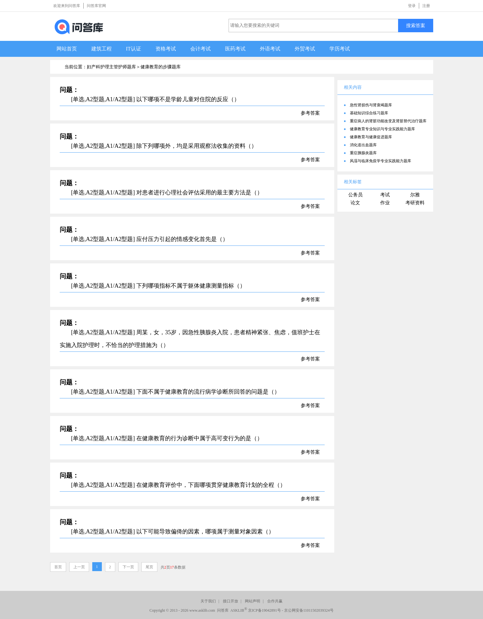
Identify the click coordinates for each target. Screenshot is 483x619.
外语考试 (270, 48)
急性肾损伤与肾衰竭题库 (371, 105)
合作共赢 (275, 601)
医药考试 (235, 48)
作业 (385, 202)
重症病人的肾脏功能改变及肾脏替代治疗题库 (388, 121)
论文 (355, 202)
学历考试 (339, 48)
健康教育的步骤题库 (160, 66)
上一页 (79, 567)
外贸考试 (305, 48)
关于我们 (208, 601)
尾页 (149, 567)
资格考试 (165, 48)
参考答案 (310, 113)
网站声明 (252, 601)
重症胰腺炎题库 (363, 153)
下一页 (128, 567)
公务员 (355, 194)
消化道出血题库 (363, 145)
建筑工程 (101, 48)
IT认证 (133, 48)
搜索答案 (415, 25)
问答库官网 (96, 6)
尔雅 (415, 194)
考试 (385, 194)
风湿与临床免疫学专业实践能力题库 (380, 161)
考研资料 (415, 202)
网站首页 (67, 48)
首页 (58, 567)
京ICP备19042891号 (264, 610)
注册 (426, 6)
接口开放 (230, 601)
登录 (412, 6)
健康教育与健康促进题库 (371, 137)
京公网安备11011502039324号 (309, 610)
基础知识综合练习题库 (369, 113)
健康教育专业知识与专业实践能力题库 (382, 129)
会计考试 (200, 48)
